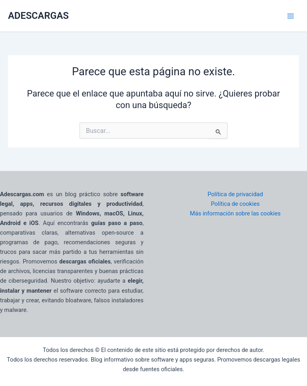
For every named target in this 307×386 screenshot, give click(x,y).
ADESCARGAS (38, 15)
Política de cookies (235, 203)
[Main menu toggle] (290, 16)
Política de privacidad (235, 194)
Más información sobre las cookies (235, 213)
